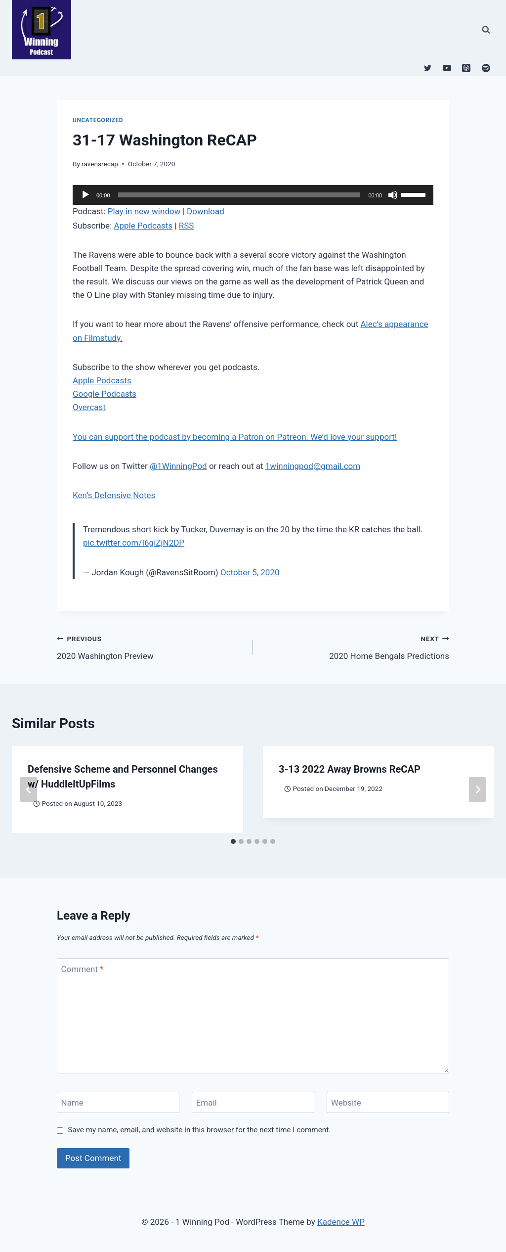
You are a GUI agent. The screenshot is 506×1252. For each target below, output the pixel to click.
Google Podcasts (104, 394)
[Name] (118, 1102)
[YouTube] (447, 67)
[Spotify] (485, 67)
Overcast (89, 407)
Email (206, 1103)
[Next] (477, 789)
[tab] (233, 841)
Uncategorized (98, 120)
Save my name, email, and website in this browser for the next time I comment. (199, 1129)
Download (205, 211)
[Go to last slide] (28, 789)
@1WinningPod (178, 466)
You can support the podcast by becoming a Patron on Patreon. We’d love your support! (235, 437)
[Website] (388, 1102)
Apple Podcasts (143, 226)
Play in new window (144, 211)
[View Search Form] (485, 29)
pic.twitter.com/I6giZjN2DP (133, 543)
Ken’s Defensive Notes (114, 495)
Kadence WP (341, 1222)
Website (346, 1103)
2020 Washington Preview (151, 646)
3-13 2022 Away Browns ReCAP (350, 769)
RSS (186, 226)
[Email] (253, 1102)
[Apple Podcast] (466, 67)
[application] (253, 195)
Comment (82, 969)
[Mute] (393, 195)
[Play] (85, 195)
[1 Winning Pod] (46, 29)
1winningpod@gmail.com (312, 466)
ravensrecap (100, 164)
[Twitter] (428, 67)
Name (72, 1103)
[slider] (239, 194)
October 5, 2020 (250, 572)
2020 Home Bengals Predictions (355, 646)
